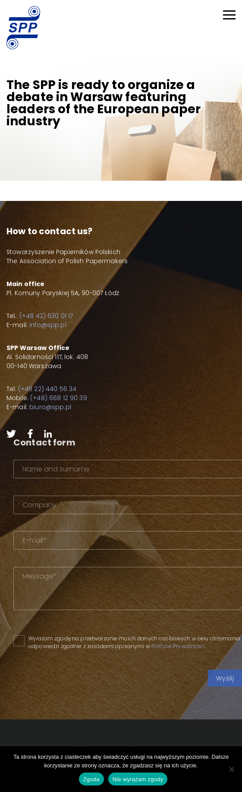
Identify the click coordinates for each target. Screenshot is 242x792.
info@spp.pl (47, 325)
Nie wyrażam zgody (138, 779)
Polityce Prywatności (193, 646)
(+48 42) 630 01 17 (46, 316)
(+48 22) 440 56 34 (47, 389)
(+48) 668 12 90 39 (58, 398)
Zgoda (91, 779)
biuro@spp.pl (50, 407)
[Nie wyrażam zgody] (231, 769)
